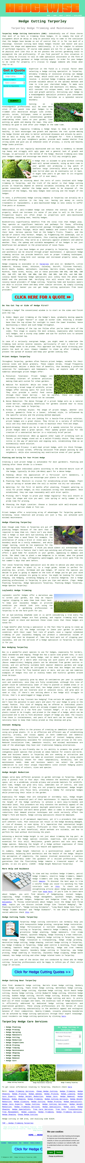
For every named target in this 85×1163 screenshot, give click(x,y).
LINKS (55, 15)
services (57, 285)
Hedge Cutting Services (56, 1099)
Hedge (4, 264)
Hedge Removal (67, 1096)
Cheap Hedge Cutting (47, 1091)
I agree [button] (51, 1152)
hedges (66, 243)
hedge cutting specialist (55, 71)
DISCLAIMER (78, 15)
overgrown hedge (37, 341)
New (20, 1143)
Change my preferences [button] (56, 1156)
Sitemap (3, 1143)
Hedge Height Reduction (31, 1096)
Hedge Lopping (68, 1094)
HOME (48, 15)
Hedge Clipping (21, 1102)
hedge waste (42, 188)
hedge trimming (14, 945)
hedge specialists (38, 277)
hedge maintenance (74, 1001)
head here (47, 892)
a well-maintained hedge (44, 203)
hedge (52, 79)
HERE (4, 905)
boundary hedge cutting (42, 950)
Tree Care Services (43, 1109)
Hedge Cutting (38, 1102)
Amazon (42, 881)
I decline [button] (58, 1152)
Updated (25, 1143)
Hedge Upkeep (35, 1094)
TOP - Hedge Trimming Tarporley (17, 1123)
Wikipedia (7, 902)
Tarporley (44, 264)
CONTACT (68, 15)
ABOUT (61, 15)
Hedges (5, 149)
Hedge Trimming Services (21, 1091)
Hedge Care (51, 1096)
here (64, 1016)
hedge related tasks (51, 955)
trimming (68, 154)
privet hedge (26, 462)
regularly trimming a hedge (34, 129)
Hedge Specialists (73, 1102)
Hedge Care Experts (12, 1104)
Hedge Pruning (19, 1094)
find (10, 985)
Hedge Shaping (18, 1099)
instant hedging (65, 737)
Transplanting (75, 1109)
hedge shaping (36, 942)
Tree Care (61, 1109)
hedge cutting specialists (36, 1014)
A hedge (36, 161)
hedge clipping (61, 953)
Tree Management (10, 1112)
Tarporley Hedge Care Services (25, 1021)
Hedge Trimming (67, 1091)
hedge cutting (76, 183)
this (57, 886)
